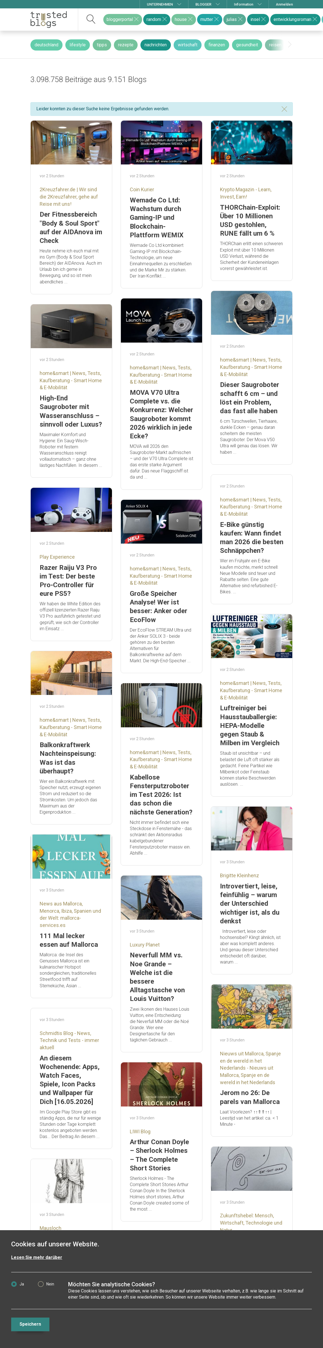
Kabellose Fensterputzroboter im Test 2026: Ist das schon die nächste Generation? (161, 794)
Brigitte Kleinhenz (239, 875)
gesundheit (247, 44)
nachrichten (156, 44)
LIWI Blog (140, 1131)
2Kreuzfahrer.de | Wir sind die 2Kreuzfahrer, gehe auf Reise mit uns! (69, 197)
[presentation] (290, 45)
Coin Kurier (142, 189)
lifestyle (78, 44)
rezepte (125, 44)
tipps (102, 44)
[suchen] (91, 19)
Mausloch (50, 1228)
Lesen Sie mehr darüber (36, 1257)
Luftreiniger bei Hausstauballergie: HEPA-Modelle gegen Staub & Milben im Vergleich (249, 725)
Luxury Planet (145, 945)
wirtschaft (187, 44)
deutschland (46, 44)
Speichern (30, 1324)
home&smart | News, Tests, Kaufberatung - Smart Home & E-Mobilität (251, 367)
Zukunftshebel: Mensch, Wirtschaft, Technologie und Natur (251, 1223)
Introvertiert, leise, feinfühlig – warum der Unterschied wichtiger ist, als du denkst (249, 903)
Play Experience (57, 557)
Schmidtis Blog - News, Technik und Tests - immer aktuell (69, 1040)
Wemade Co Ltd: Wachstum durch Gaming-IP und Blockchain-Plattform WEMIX (156, 217)
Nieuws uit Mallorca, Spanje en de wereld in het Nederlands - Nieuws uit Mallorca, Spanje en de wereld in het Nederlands (250, 1068)
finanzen (217, 44)
